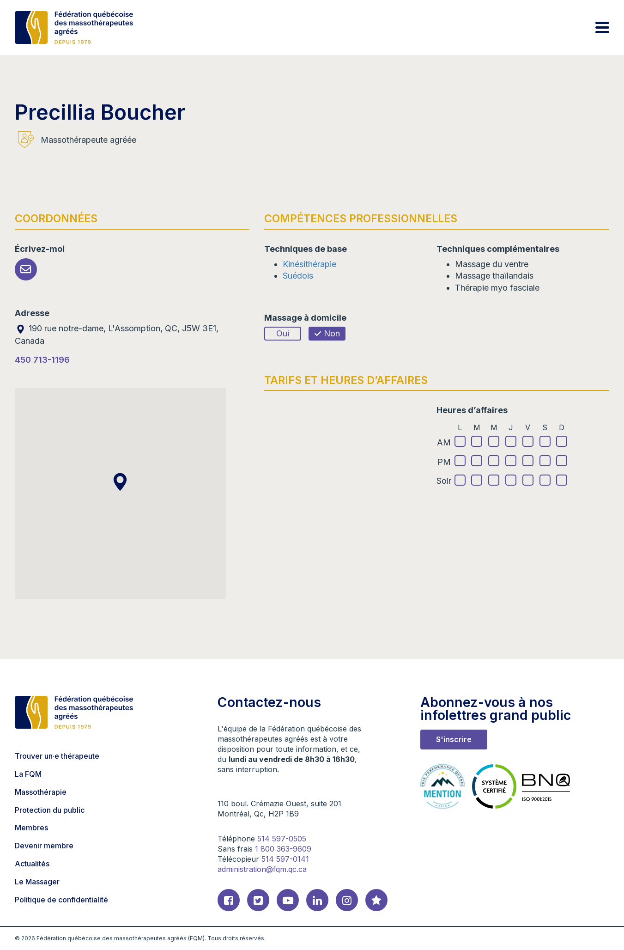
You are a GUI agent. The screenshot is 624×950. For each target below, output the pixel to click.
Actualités (32, 863)
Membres (31, 827)
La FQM (28, 774)
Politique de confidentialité (61, 899)
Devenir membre (44, 845)
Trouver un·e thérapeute (57, 756)
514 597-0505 (281, 838)
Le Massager (37, 881)
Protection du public (50, 810)
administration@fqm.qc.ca (262, 869)
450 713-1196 (42, 360)
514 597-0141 (285, 859)
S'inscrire (454, 739)
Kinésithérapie (309, 264)
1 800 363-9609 (283, 848)
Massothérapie (41, 792)
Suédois (298, 275)
